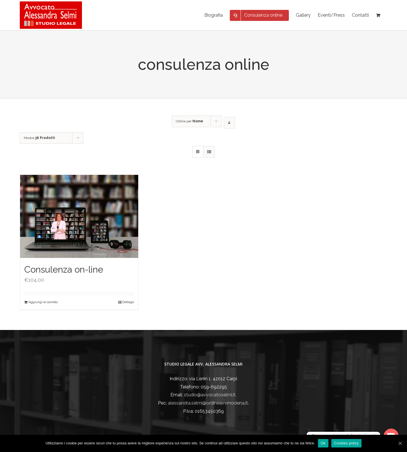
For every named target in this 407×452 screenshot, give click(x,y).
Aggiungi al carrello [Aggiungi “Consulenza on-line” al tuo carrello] (43, 302)
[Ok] (400, 443)
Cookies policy (346, 443)
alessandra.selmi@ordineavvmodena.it (208, 403)
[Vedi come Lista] (209, 151)
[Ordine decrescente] (229, 123)
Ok (323, 443)
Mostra (39, 138)
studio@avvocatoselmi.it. (210, 394)
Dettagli (128, 302)
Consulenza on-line (63, 269)
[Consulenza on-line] (79, 216)
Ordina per (189, 121)
